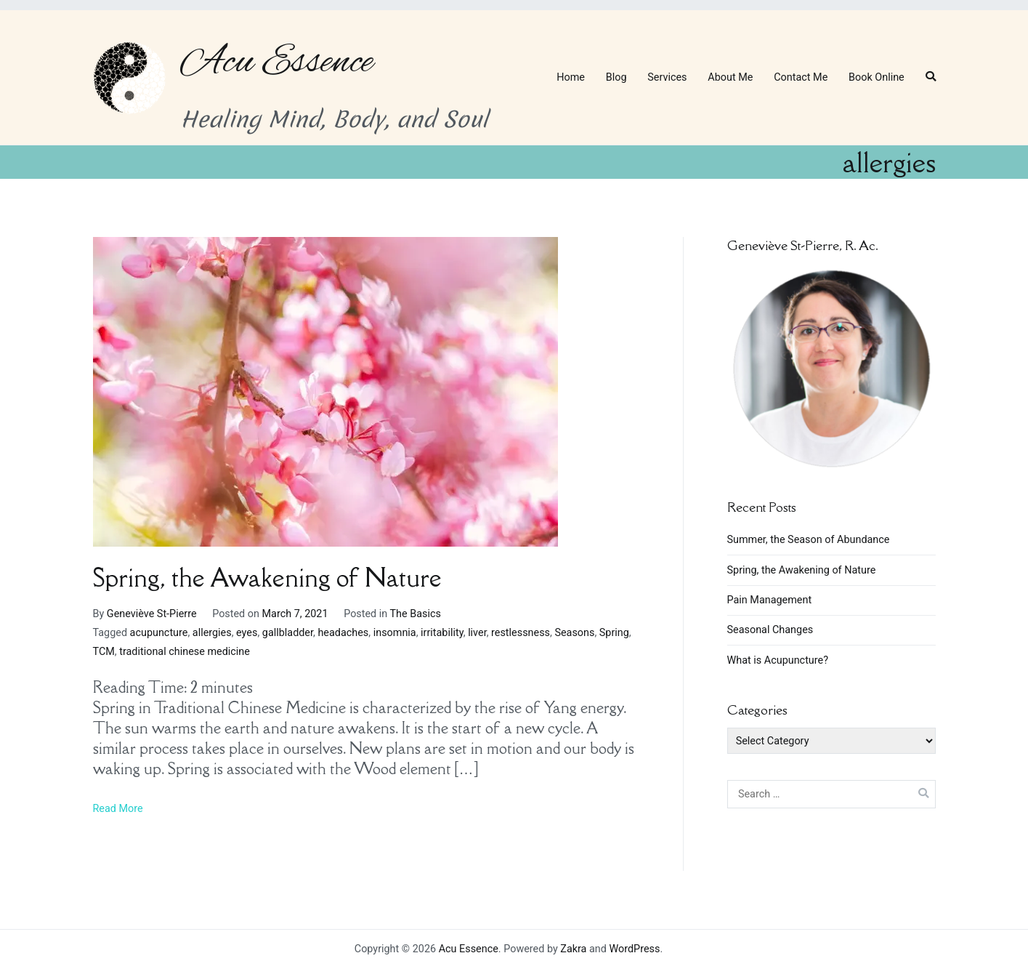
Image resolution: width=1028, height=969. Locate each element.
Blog (616, 77)
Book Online (876, 77)
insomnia (394, 633)
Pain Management (769, 600)
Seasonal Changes (770, 630)
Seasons (574, 633)
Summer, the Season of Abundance (808, 540)
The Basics (415, 614)
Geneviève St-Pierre (152, 614)
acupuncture (159, 633)
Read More (118, 809)
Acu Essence (276, 62)
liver (477, 633)
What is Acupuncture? (777, 660)
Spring (614, 633)
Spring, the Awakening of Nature (267, 577)
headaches (342, 633)
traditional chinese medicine (184, 652)
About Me (730, 77)
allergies (212, 633)
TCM (104, 652)
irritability (442, 633)
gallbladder (287, 633)
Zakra (573, 949)
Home (571, 77)
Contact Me (800, 77)
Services (667, 77)
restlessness (520, 633)
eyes (246, 633)
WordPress (634, 949)
